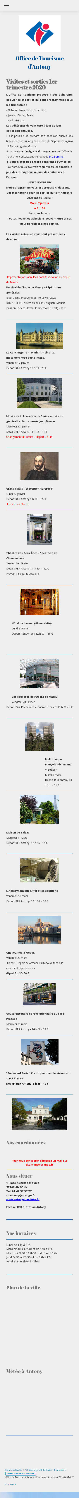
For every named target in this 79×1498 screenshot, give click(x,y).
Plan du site (60, 1469)
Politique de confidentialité (38, 1469)
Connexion (10, 1484)
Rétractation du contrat (20, 1473)
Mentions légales (13, 1469)
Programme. (56, 156)
